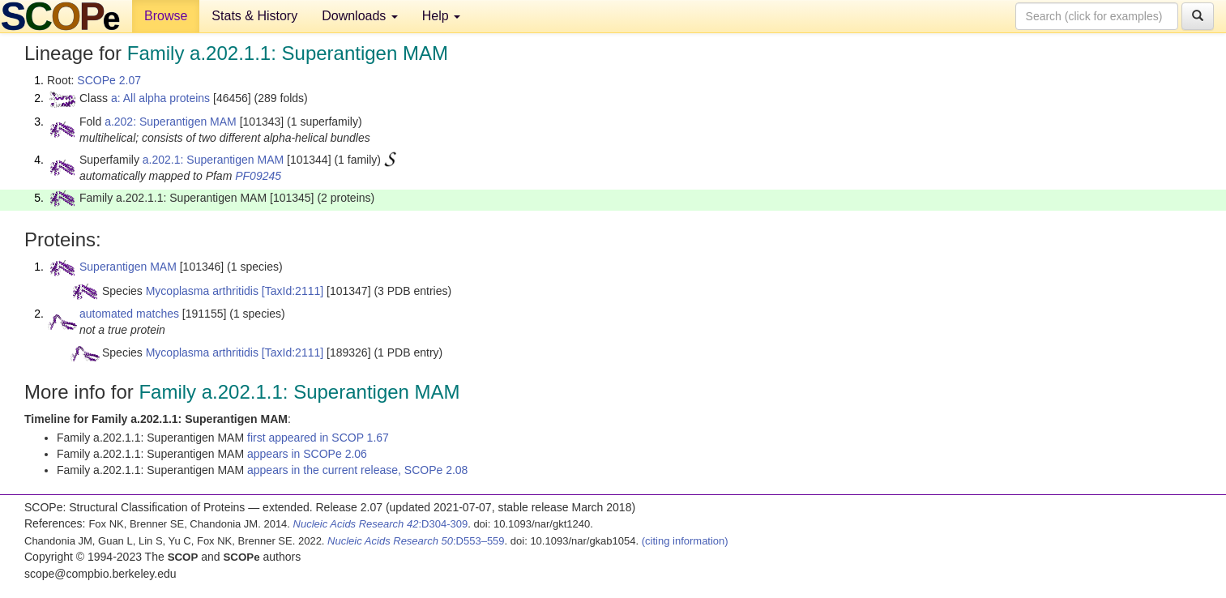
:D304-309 (380, 524)
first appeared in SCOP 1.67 (318, 437)
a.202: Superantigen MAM (171, 121)
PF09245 (258, 175)
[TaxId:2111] (292, 290)
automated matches (129, 313)
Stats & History (254, 16)
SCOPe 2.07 (109, 80)
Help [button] (441, 16)
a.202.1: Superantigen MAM (213, 159)
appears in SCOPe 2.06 (307, 453)
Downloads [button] (360, 16)
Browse (165, 16)
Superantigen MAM (128, 266)
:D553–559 (416, 541)
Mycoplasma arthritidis (202, 290)
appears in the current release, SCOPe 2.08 (357, 469)
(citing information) (685, 541)
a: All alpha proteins (160, 98)
